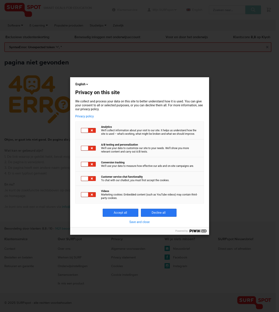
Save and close (139, 222)
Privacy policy (84, 116)
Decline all (159, 212)
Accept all (120, 212)
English (82, 84)
